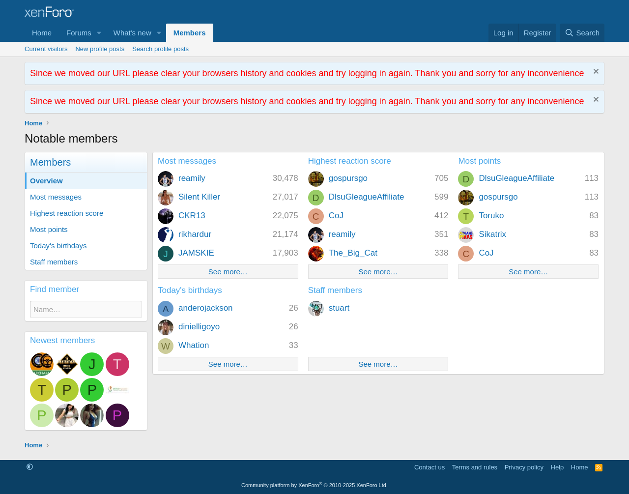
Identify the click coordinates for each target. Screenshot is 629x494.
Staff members (54, 262)
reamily (191, 178)
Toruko (491, 215)
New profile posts (99, 49)
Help (557, 467)
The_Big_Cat (353, 253)
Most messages (56, 197)
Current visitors (46, 49)
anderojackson (205, 308)
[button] (99, 33)
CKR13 (191, 215)
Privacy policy (524, 467)
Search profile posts (160, 49)
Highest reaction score (66, 213)
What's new (132, 33)
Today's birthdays (58, 245)
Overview (46, 180)
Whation (193, 345)
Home (42, 33)
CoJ (336, 215)
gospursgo (348, 178)
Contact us (429, 467)
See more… (228, 271)
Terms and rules (474, 467)
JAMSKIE (196, 253)
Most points (49, 229)
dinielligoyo (199, 326)
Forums (78, 33)
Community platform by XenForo (314, 485)
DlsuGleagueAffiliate (366, 197)
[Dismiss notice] (595, 72)
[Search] (582, 33)
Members (189, 33)
